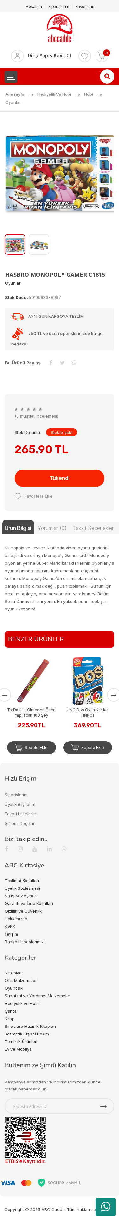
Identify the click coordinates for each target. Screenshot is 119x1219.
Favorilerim (86, 6)
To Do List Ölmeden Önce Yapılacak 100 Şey (31, 712)
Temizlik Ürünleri (21, 1041)
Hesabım (34, 6)
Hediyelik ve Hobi (54, 94)
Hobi (88, 94)
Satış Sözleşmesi (21, 895)
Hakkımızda (16, 918)
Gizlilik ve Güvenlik (23, 911)
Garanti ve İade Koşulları (29, 903)
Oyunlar (13, 102)
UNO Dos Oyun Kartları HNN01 (88, 712)
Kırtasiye (13, 972)
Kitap (10, 1018)
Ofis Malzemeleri (21, 980)
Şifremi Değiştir (20, 823)
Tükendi (59, 478)
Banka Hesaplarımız (24, 941)
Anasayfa (14, 94)
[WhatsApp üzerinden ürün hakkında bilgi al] (106, 1207)
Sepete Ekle (31, 747)
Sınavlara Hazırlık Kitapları (30, 1026)
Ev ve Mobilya (18, 1049)
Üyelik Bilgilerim (20, 804)
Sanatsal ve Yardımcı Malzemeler (37, 995)
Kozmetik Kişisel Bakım (27, 1033)
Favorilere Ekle (34, 496)
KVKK (10, 926)
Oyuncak (14, 988)
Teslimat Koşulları (22, 880)
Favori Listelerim (21, 813)
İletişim (11, 934)
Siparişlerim (58, 6)
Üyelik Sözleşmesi (22, 888)
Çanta (11, 1011)
